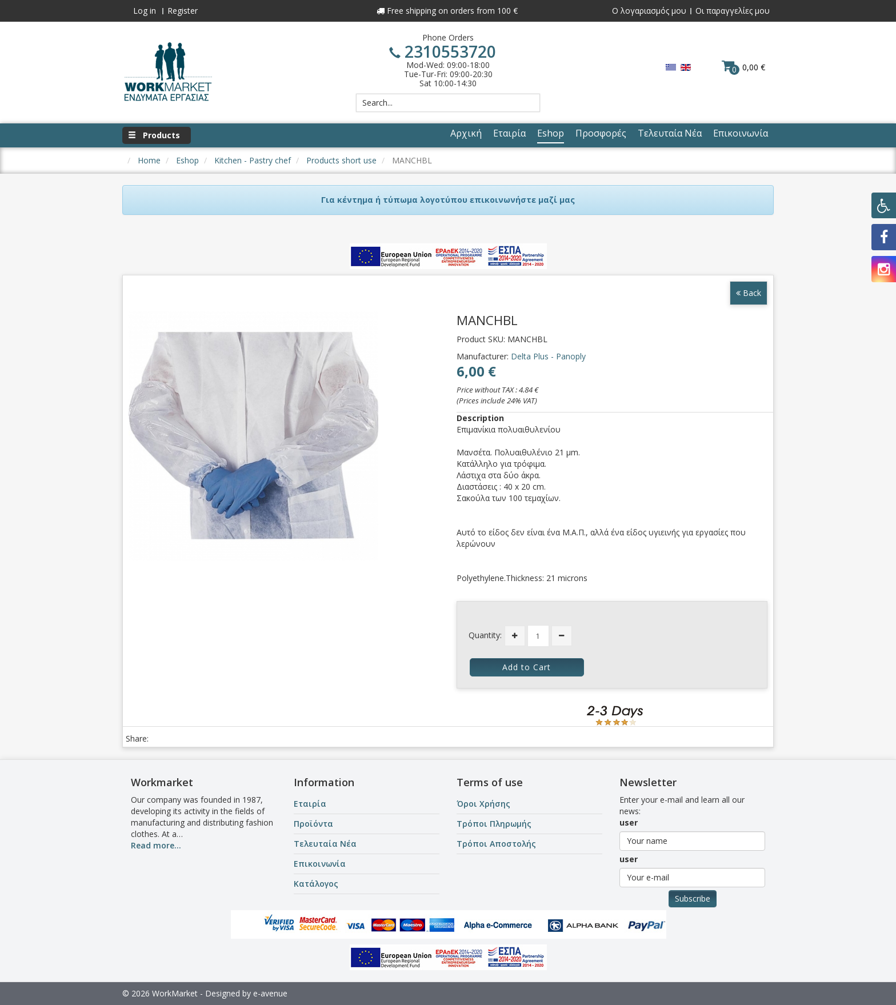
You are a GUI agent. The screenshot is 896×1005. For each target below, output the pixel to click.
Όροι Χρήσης (483, 803)
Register (182, 10)
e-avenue (270, 993)
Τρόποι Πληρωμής (494, 823)
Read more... (156, 845)
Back (748, 292)
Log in (144, 10)
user (628, 822)
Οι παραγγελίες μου (732, 10)
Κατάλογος (316, 883)
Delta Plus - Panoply (548, 356)
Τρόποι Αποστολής (496, 843)
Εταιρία (310, 803)
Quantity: (485, 635)
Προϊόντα (313, 823)
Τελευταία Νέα (325, 843)
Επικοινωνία (320, 863)
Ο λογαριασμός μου (649, 10)
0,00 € (743, 67)
